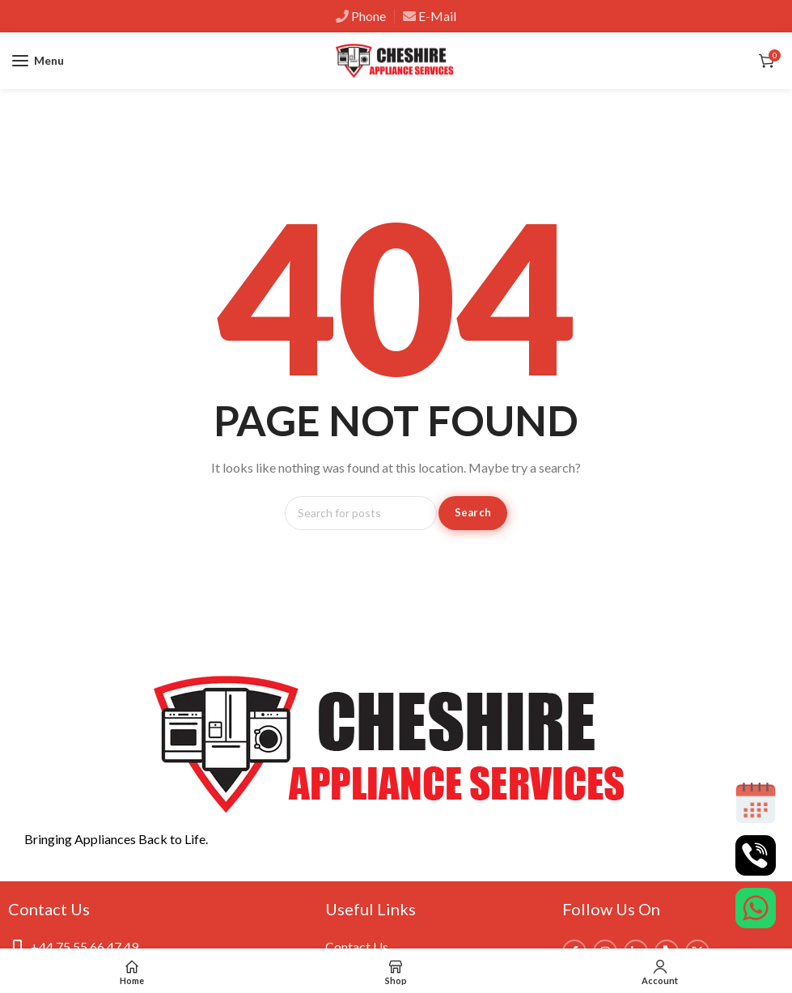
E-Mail (437, 15)
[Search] (361, 513)
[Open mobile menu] (38, 61)
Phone (368, 15)
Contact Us (356, 946)
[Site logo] (396, 61)
